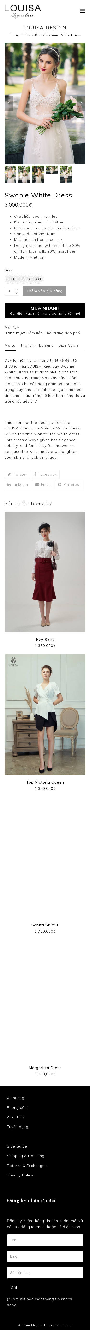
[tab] (10, 345)
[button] (82, 11)
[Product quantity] (9, 291)
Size (9, 270)
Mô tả (10, 345)
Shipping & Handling (25, 1156)
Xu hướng (15, 1098)
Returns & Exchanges (27, 1165)
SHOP (36, 35)
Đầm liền (34, 333)
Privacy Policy (20, 1175)
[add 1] (16, 289)
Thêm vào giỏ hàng (44, 291)
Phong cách (18, 1107)
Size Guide (69, 345)
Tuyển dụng (17, 1127)
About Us (15, 1117)
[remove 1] (16, 293)
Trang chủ (18, 35)
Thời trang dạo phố (62, 333)
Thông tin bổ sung (37, 345)
